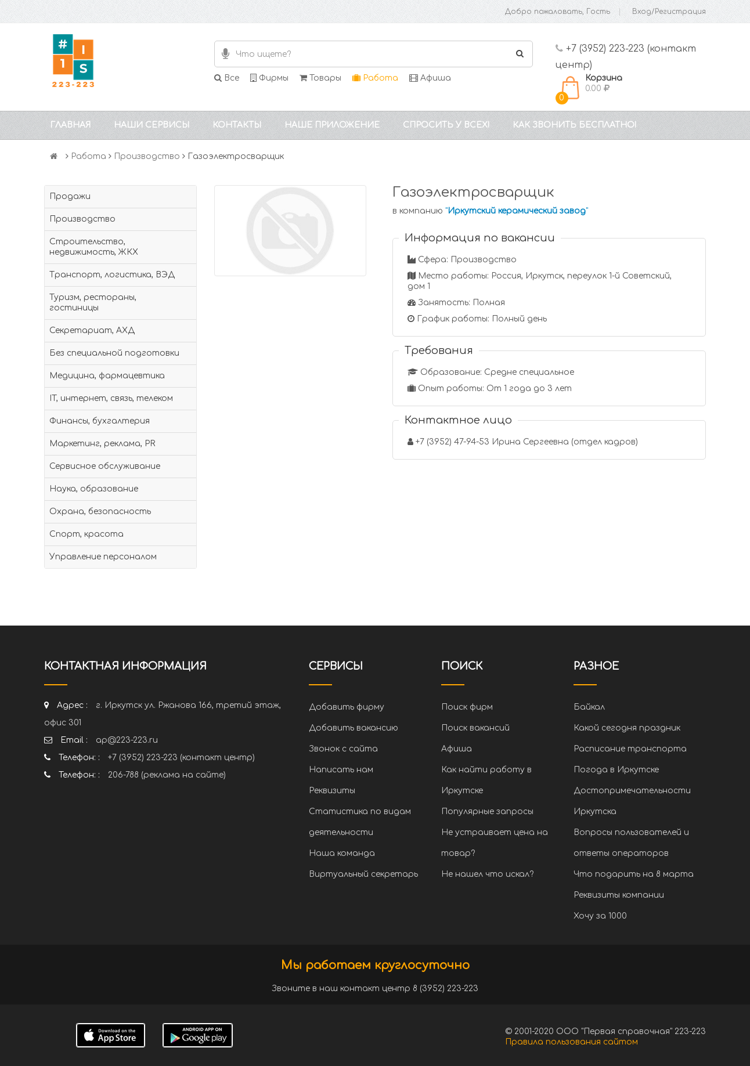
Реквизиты (332, 790)
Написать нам (341, 769)
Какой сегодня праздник (627, 728)
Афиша (430, 78)
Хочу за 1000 (600, 916)
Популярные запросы (487, 811)
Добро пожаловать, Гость (557, 12)
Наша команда (342, 853)
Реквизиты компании (619, 895)
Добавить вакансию (353, 728)
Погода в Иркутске (616, 769)
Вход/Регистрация (669, 12)
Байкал (589, 707)
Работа (375, 78)
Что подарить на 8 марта (634, 874)
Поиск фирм (467, 707)
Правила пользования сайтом (571, 1042)
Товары (320, 78)
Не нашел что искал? (487, 874)
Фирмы (269, 78)
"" (516, 211)
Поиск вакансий (475, 728)
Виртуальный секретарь (363, 874)
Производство (147, 156)
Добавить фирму (346, 707)
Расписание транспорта (630, 749)
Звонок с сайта (343, 749)
